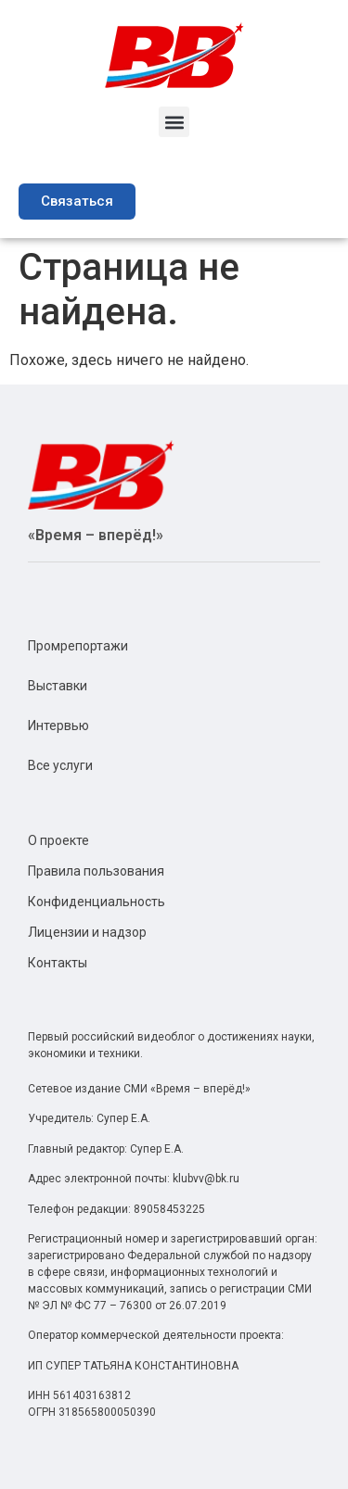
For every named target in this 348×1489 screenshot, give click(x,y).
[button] (174, 122)
